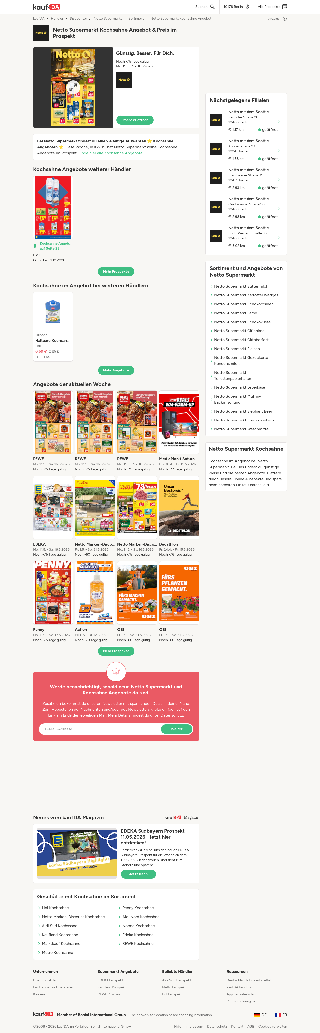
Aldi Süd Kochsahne (57, 925)
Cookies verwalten (272, 1026)
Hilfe (177, 1026)
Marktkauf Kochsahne (58, 943)
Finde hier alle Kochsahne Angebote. (110, 153)
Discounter (78, 18)
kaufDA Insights (239, 987)
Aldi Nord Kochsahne (139, 916)
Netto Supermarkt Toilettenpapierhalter (230, 375)
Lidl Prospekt (172, 994)
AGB (250, 1026)
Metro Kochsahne (55, 952)
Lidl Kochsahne (53, 907)
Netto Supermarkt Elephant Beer (241, 411)
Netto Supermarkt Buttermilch (239, 286)
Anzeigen (277, 18)
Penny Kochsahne (136, 907)
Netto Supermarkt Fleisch (235, 348)
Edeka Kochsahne (136, 934)
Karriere (39, 994)
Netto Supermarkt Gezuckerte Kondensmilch (239, 360)
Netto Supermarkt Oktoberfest (239, 339)
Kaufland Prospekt (112, 987)
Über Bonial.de (44, 980)
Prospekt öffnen (135, 120)
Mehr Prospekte (116, 271)
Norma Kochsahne (136, 925)
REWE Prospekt (110, 994)
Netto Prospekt (174, 987)
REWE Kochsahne (136, 943)
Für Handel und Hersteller (53, 987)
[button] (116, 87)
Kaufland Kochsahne (57, 934)
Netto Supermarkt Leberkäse (237, 387)
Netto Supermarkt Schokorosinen (242, 304)
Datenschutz (172, 715)
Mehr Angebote (116, 370)
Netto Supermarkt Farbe (233, 313)
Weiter (176, 729)
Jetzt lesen (138, 874)
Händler (57, 18)
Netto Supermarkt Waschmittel (240, 429)
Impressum (194, 1026)
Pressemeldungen (241, 1001)
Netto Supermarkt (108, 18)
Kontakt (237, 1026)
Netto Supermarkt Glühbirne (237, 330)
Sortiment (136, 18)
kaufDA (38, 18)
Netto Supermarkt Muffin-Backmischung (235, 399)
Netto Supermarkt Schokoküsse (240, 322)
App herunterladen (241, 994)
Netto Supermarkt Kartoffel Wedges (244, 295)
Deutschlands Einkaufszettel (249, 980)
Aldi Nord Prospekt (176, 980)
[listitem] (53, 219)
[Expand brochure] (73, 87)
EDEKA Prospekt (110, 980)
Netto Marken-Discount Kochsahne (71, 916)
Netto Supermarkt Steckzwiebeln (242, 420)
